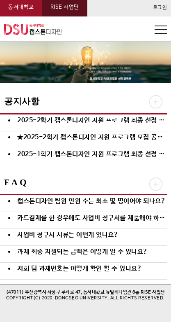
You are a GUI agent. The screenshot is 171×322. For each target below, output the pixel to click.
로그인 (160, 8)
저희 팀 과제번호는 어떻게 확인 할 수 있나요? (79, 269)
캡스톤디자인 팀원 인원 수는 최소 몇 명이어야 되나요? (91, 201)
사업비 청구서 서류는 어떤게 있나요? (68, 235)
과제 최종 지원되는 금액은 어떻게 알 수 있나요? (82, 252)
